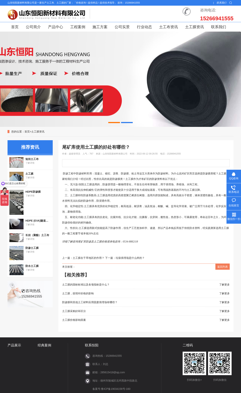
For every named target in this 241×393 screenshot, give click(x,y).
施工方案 (100, 27)
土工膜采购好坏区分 (74, 311)
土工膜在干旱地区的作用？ (88, 257)
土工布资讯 (168, 27)
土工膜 (88, 206)
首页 (15, 27)
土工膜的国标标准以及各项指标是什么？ (86, 284)
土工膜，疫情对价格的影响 (78, 293)
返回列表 (222, 266)
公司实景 (122, 27)
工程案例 (77, 27)
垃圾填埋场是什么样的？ (130, 257)
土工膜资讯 (194, 27)
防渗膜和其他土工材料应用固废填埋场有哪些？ (89, 302)
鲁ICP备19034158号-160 (115, 388)
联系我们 (221, 2)
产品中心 (55, 27)
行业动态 (144, 27)
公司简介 (33, 27)
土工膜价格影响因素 (74, 319)
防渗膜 (116, 179)
